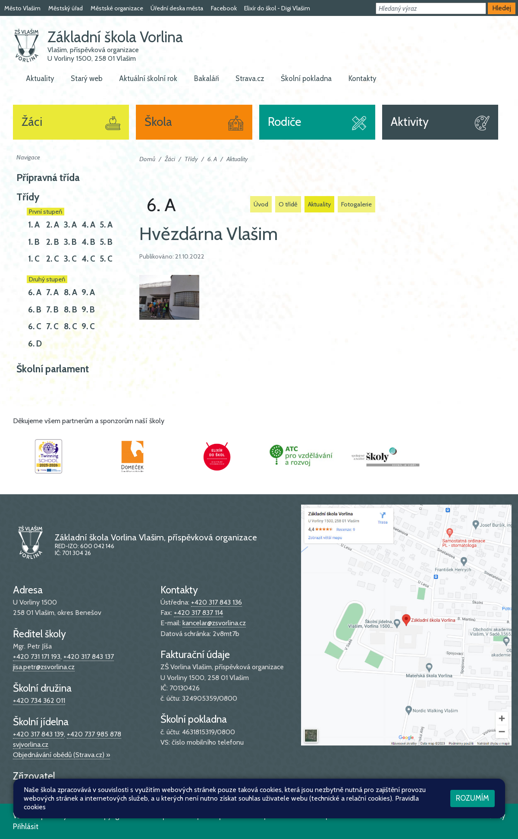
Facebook (224, 8)
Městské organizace (117, 8)
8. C (70, 326)
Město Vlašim (22, 8)
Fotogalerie (356, 204)
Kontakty (362, 78)
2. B (52, 242)
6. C (34, 326)
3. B (70, 242)
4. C (88, 259)
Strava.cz (249, 78)
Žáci (170, 159)
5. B (106, 242)
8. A (70, 292)
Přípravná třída (48, 178)
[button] (431, 8)
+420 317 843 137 (88, 656)
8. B (70, 310)
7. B (52, 310)
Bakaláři (206, 78)
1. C (34, 259)
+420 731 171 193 (36, 656)
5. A (106, 225)
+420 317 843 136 (216, 602)
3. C (70, 259)
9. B (88, 310)
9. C (88, 326)
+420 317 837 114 (198, 612)
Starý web (87, 78)
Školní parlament (52, 369)
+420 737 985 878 (94, 734)
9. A (88, 292)
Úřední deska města (177, 8)
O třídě (288, 204)
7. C (52, 326)
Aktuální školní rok (148, 78)
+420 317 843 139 (38, 734)
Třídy (27, 197)
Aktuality (40, 78)
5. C (106, 259)
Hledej (502, 8)
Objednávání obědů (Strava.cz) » (61, 755)
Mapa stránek (174, 815)
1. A (34, 225)
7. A (52, 292)
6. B (34, 310)
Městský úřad (65, 8)
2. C (52, 259)
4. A (88, 225)
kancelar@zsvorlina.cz (214, 623)
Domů (147, 159)
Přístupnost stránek (231, 815)
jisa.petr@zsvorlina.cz (44, 667)
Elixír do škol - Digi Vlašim (277, 8)
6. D (35, 344)
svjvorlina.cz (30, 744)
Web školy (489, 815)
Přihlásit (25, 826)
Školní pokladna (306, 78)
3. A (70, 225)
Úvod (261, 204)
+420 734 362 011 (39, 700)
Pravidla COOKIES (295, 815)
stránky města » (82, 788)
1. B (34, 242)
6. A (34, 292)
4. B (88, 242)
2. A (52, 225)
